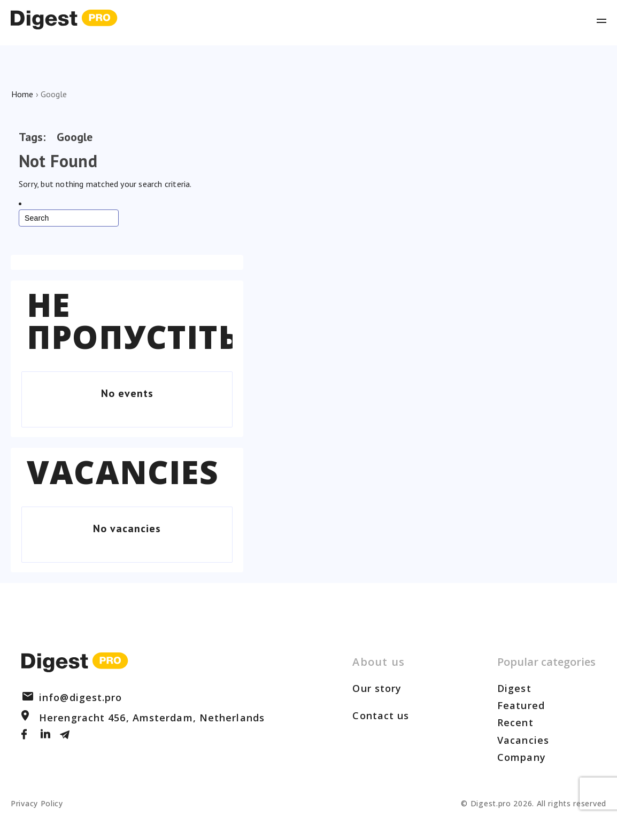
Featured (521, 705)
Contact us (380, 715)
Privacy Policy (37, 803)
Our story (377, 688)
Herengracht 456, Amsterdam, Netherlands (143, 717)
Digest (514, 688)
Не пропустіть (133, 321)
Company (521, 757)
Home (22, 94)
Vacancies (123, 472)
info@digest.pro (71, 697)
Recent (515, 722)
